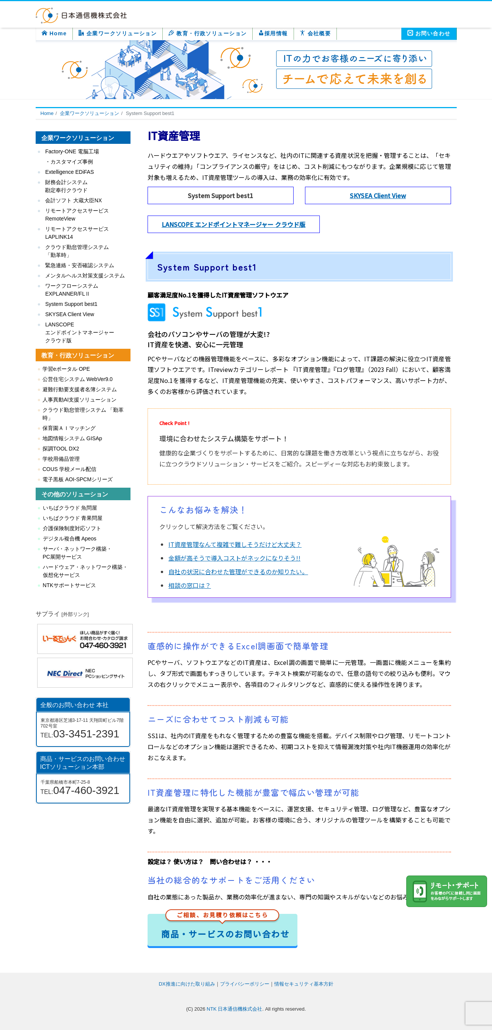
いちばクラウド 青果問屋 (73, 518)
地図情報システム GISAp (72, 438)
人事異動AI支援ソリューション (79, 400)
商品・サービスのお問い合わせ (225, 927)
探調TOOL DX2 (60, 449)
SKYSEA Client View (378, 195)
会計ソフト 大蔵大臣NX (73, 200)
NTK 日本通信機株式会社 (235, 1009)
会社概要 (315, 33)
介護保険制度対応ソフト (72, 528)
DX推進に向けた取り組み (187, 984)
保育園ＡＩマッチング (69, 428)
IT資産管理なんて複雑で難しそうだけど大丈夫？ (235, 544)
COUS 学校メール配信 (69, 469)
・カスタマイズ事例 (69, 162)
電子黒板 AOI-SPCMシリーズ (77, 479)
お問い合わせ (429, 33)
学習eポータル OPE (66, 369)
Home (54, 33)
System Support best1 (71, 304)
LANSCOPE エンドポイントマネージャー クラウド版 (233, 224)
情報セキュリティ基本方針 (303, 984)
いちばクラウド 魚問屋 (70, 508)
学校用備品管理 (61, 459)
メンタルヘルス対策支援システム (85, 275)
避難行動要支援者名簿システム (79, 389)
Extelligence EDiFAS (69, 172)
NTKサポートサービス (69, 585)
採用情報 (273, 33)
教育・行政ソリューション (207, 33)
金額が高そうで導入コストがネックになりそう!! (234, 557)
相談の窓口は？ (189, 585)
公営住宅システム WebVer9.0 (77, 379)
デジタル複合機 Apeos (70, 538)
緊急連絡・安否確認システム (79, 265)
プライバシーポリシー (244, 984)
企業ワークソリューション (118, 33)
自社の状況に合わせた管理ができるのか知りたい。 (238, 571)
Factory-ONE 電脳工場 (72, 151)
